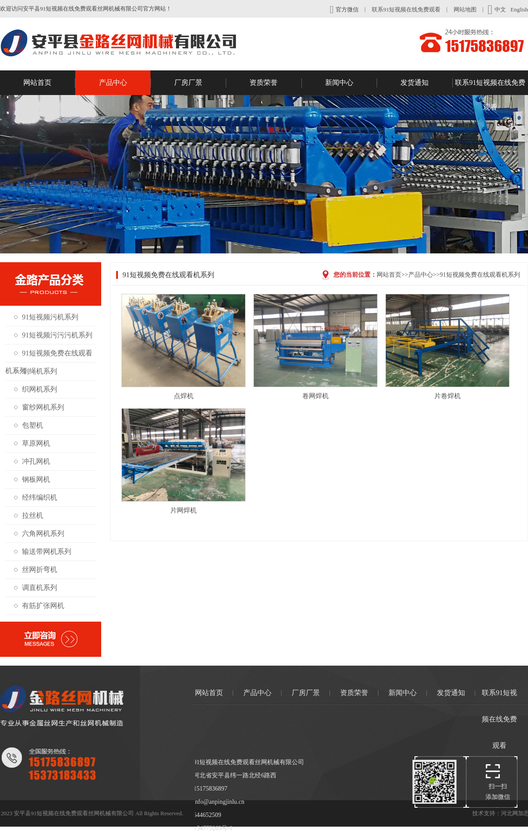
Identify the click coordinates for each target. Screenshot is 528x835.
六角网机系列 (43, 533)
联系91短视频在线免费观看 (406, 9)
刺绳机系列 (39, 371)
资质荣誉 (275, 83)
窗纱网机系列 (43, 407)
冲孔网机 (36, 461)
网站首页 (49, 83)
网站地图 (465, 9)
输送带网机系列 (46, 551)
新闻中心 (351, 83)
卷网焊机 (315, 395)
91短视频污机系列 (50, 317)
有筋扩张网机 (43, 605)
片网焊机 (183, 510)
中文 (497, 9)
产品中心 (125, 83)
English (519, 9)
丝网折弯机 (39, 569)
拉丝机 (32, 515)
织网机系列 (39, 389)
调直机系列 (39, 587)
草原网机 (36, 443)
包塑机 (32, 425)
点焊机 (184, 395)
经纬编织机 (39, 497)
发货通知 (426, 83)
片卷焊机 (447, 395)
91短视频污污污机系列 (57, 335)
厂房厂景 (200, 83)
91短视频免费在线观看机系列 (480, 274)
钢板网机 (36, 479)
